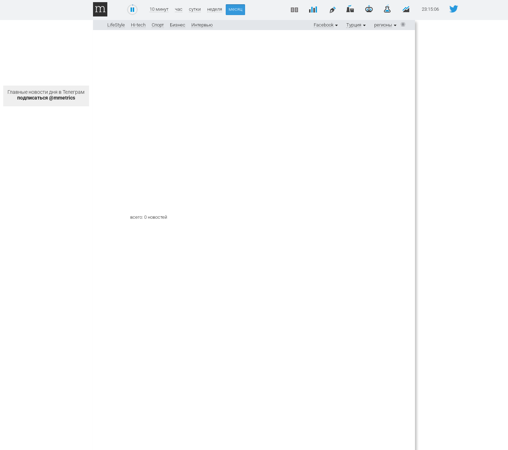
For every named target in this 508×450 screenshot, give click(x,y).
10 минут (159, 9)
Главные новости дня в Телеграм (46, 95)
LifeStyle (116, 25)
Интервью (202, 25)
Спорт (158, 25)
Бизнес (177, 25)
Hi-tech (138, 25)
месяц (235, 9)
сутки (195, 9)
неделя (214, 9)
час (178, 9)
